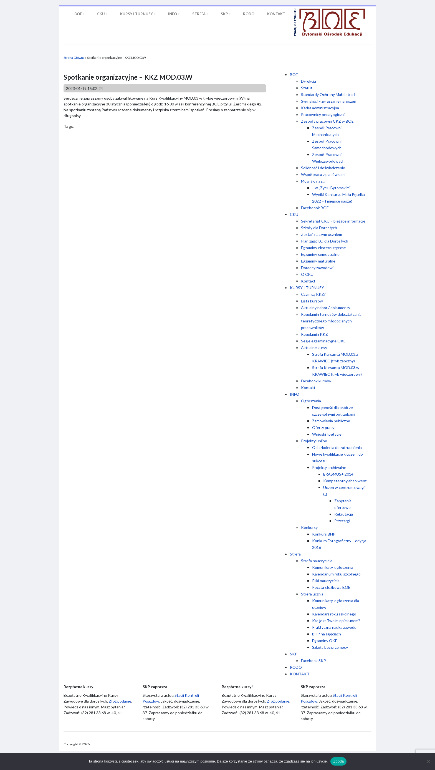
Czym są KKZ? (313, 294)
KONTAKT (300, 673)
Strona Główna (74, 57)
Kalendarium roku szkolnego (336, 574)
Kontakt (308, 281)
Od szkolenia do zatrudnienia (337, 447)
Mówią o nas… (313, 181)
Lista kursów (312, 301)
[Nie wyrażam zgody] (428, 761)
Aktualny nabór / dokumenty (325, 307)
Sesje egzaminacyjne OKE (323, 341)
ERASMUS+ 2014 (338, 474)
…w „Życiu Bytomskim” (331, 187)
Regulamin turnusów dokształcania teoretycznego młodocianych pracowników (331, 321)
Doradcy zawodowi (317, 267)
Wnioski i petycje (327, 434)
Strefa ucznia (312, 594)
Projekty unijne (314, 440)
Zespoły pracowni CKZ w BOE (327, 121)
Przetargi (342, 520)
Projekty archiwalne (329, 467)
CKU (294, 214)
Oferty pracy (323, 427)
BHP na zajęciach (326, 634)
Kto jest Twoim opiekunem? (336, 620)
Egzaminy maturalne (318, 261)
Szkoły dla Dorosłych (319, 227)
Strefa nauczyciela (316, 560)
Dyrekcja (308, 81)
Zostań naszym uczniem (321, 234)
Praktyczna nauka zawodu (334, 627)
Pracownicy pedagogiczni (323, 114)
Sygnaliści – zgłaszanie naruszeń (328, 101)
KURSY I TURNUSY (307, 287)
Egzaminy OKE (324, 640)
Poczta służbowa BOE (331, 587)
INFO (294, 394)
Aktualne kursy (314, 347)
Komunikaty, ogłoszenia (332, 567)
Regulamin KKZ (314, 334)
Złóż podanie (120, 701)
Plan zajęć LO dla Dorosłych (324, 241)
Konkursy (309, 527)
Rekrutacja (343, 514)
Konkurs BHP (323, 534)
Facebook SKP (313, 660)
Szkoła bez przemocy (330, 647)
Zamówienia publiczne (331, 420)
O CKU (307, 274)
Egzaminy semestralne (320, 254)
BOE (294, 74)
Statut (306, 87)
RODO (296, 667)
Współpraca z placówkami (323, 174)
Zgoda (338, 761)
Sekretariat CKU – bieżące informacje (333, 221)
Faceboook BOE (315, 207)
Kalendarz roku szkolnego (334, 614)
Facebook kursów (316, 380)
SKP (293, 654)
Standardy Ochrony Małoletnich (328, 94)
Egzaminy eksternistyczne (323, 247)
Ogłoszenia (311, 400)
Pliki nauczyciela (326, 580)
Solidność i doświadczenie (323, 167)
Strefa (295, 554)
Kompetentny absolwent (345, 480)
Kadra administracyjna (320, 107)
